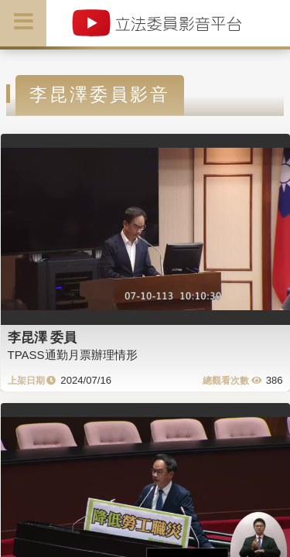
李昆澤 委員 (42, 337)
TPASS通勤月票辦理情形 (73, 354)
